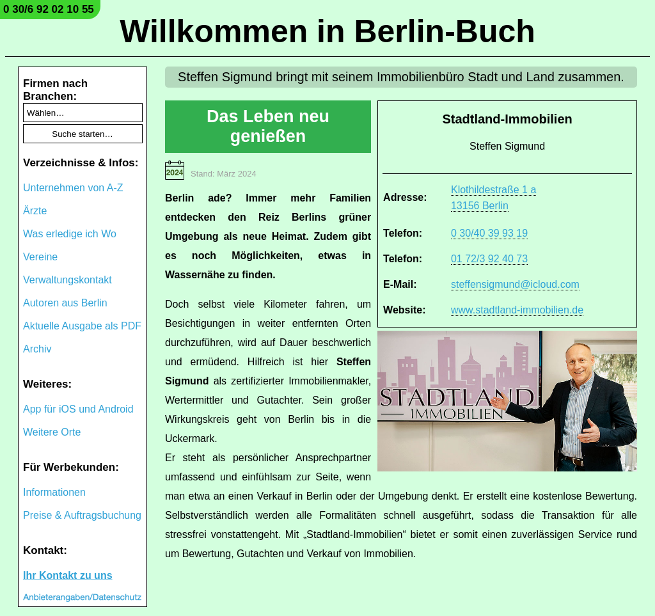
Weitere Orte (52, 432)
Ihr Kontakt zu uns (68, 575)
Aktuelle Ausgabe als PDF (82, 325)
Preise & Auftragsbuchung (82, 515)
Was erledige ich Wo (69, 233)
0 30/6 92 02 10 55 (48, 9)
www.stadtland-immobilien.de (517, 309)
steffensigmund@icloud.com (515, 284)
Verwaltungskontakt (67, 279)
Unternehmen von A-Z (73, 187)
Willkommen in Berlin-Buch (327, 31)
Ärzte (35, 210)
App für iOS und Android (78, 409)
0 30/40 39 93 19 (489, 233)
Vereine (40, 256)
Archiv (37, 349)
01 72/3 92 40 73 (489, 258)
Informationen (54, 492)
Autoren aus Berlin (65, 302)
